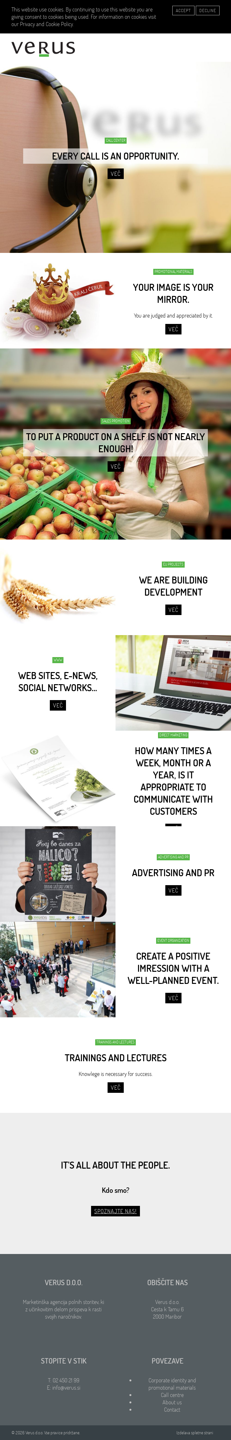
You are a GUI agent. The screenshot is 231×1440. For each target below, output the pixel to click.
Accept (183, 10)
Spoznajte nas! (115, 1211)
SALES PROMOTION (115, 421)
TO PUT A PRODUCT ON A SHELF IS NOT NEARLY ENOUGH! (115, 443)
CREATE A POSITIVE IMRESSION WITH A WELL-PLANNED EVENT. (173, 968)
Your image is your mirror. (173, 293)
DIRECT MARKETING (173, 735)
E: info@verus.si (63, 1387)
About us (172, 1402)
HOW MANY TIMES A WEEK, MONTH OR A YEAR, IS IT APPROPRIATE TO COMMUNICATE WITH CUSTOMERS (173, 781)
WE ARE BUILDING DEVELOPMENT (173, 586)
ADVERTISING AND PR (173, 857)
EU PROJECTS (173, 564)
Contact (172, 1409)
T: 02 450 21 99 (63, 1380)
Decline (207, 10)
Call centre (172, 1395)
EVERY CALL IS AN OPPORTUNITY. (115, 156)
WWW (58, 659)
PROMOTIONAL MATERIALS (173, 271)
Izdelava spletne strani (194, 1433)
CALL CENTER (115, 140)
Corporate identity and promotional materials (172, 1384)
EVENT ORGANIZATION (173, 940)
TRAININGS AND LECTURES (115, 1042)
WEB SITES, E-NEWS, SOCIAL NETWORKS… (58, 682)
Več (116, 173)
